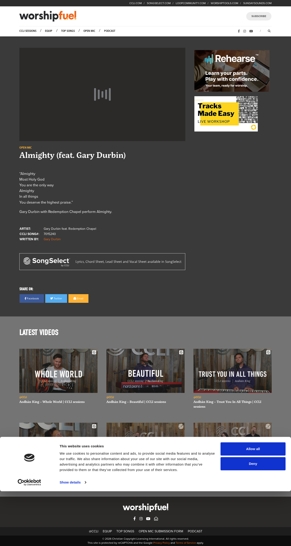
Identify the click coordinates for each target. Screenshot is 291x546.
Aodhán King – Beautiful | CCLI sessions (136, 401)
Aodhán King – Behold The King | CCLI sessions (54, 475)
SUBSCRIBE (258, 16)
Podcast (109, 31)
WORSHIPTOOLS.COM (224, 3)
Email (78, 298)
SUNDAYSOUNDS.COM (257, 3)
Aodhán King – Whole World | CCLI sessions (52, 401)
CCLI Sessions (27, 31)
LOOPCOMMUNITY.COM (191, 3)
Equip (48, 31)
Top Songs (68, 31)
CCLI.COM (135, 3)
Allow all (253, 504)
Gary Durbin (52, 239)
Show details (70, 537)
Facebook (32, 298)
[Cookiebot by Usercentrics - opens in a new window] (29, 537)
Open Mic (89, 31)
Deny (253, 518)
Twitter (56, 298)
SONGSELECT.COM (159, 3)
